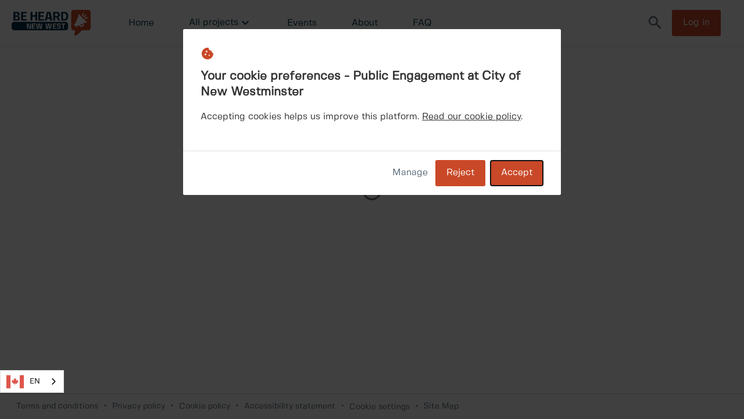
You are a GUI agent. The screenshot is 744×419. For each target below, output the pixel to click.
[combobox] (32, 381)
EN (23, 382)
